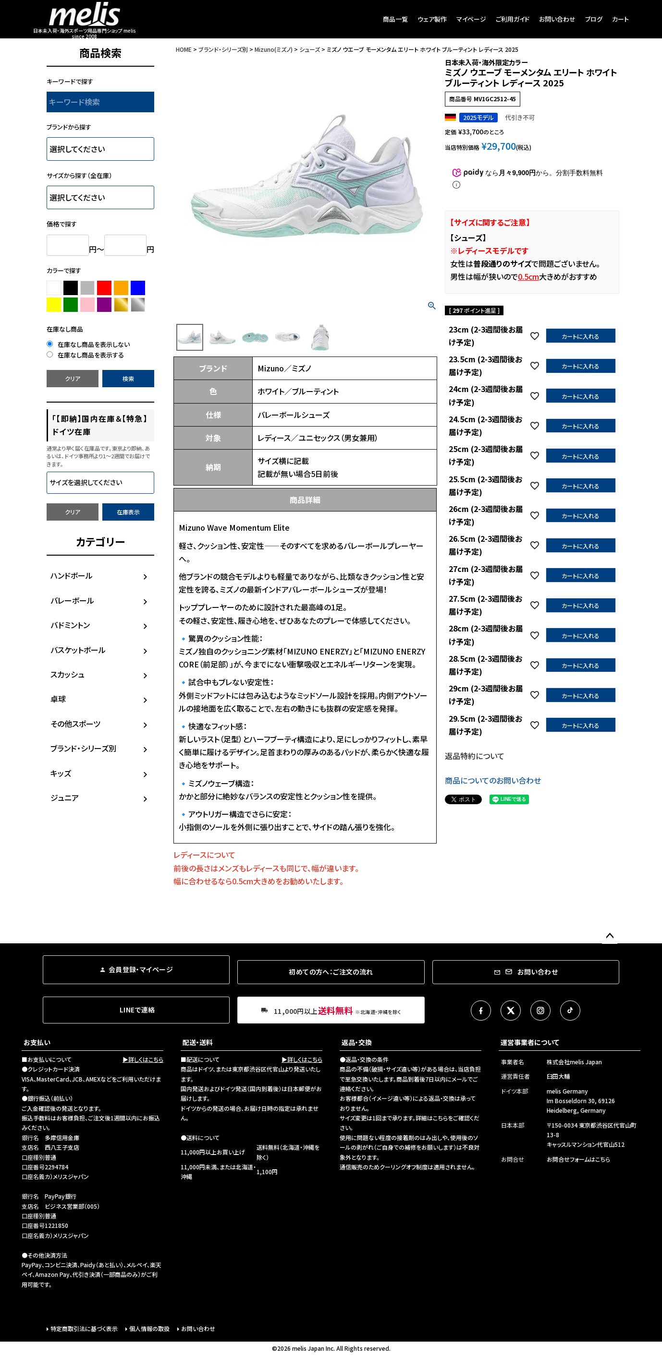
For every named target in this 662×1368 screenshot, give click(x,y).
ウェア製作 (432, 19)
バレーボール (72, 600)
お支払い (37, 1042)
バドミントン (70, 624)
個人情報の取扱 (149, 1328)
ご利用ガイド (512, 19)
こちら (440, 1118)
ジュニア (64, 797)
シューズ (309, 49)
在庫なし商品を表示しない (88, 344)
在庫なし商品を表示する (85, 354)
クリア (72, 378)
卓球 (58, 698)
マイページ (471, 19)
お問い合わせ (557, 19)
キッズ (60, 773)
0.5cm (528, 276)
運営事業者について (530, 1042)
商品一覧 (395, 19)
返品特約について (474, 755)
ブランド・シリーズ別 (83, 748)
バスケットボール (78, 649)
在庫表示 (128, 512)
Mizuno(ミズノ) (274, 49)
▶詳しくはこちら (143, 1059)
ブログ (593, 19)
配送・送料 (198, 1042)
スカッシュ (67, 674)
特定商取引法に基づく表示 (84, 1328)
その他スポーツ (75, 723)
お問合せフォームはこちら (578, 1159)
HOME (184, 49)
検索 (128, 378)
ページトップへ (609, 936)
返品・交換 (357, 1042)
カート (620, 19)
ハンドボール (71, 575)
